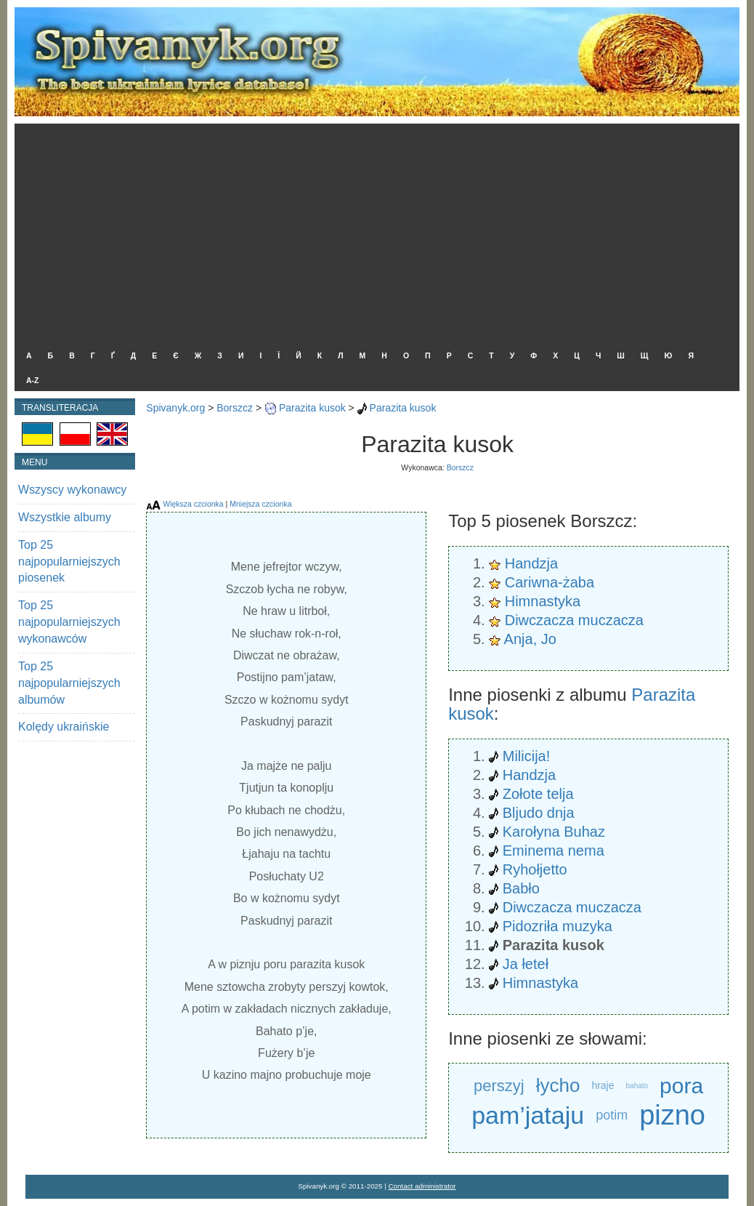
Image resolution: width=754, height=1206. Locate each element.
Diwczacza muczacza (574, 620)
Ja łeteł (525, 964)
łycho (558, 1085)
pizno (672, 1115)
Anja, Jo (530, 639)
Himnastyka (542, 601)
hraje (602, 1085)
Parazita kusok (312, 408)
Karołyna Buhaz (554, 832)
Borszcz (234, 408)
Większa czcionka (193, 503)
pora (681, 1086)
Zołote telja (538, 794)
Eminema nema (553, 851)
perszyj (499, 1086)
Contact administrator (422, 1186)
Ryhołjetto (535, 869)
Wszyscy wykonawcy (72, 489)
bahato (637, 1086)
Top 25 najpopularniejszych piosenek (69, 561)
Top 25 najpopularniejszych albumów (69, 683)
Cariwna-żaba (549, 582)
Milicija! (527, 756)
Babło (521, 888)
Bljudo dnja (539, 813)
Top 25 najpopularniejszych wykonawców (69, 622)
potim (612, 1115)
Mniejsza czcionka (260, 503)
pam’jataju (527, 1115)
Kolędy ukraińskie (63, 726)
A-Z (32, 380)
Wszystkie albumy (64, 517)
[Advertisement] (373, 232)
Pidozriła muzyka (557, 926)
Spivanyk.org (175, 408)
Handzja (531, 563)
